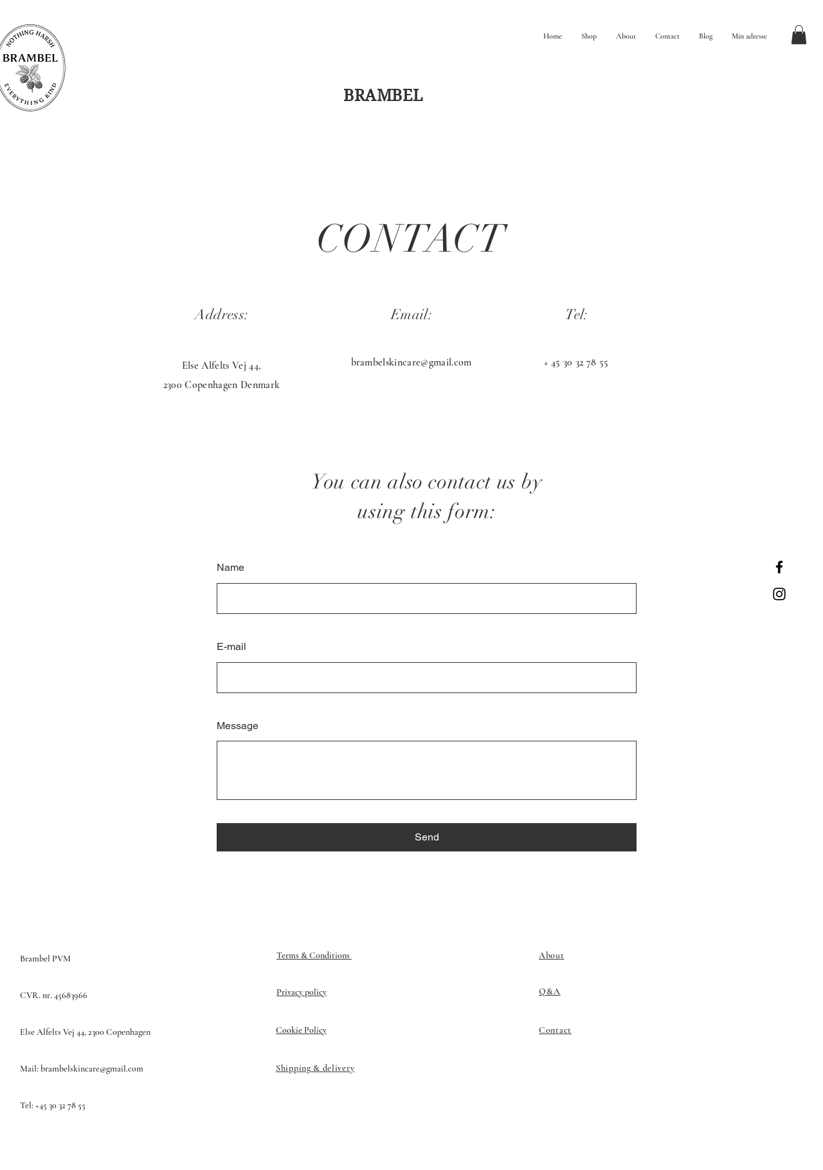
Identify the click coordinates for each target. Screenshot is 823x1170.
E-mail (231, 646)
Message (237, 726)
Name (230, 567)
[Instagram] (779, 594)
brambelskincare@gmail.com (411, 362)
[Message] (426, 770)
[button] (799, 34)
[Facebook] (779, 567)
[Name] (422, 598)
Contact (555, 1030)
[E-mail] (422, 677)
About (552, 955)
